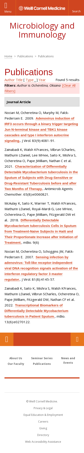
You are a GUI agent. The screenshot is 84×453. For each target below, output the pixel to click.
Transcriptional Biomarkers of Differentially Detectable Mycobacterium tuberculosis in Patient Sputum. (36, 310)
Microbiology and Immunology (42, 30)
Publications (42, 364)
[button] (76, 8)
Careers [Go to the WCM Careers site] (43, 421)
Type (30, 79)
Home (8, 56)
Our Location (6, 339)
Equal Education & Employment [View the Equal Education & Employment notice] (43, 415)
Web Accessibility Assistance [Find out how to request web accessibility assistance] (43, 442)
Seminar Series (42, 358)
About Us (15, 358)
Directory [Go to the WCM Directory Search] (43, 435)
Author (9, 79)
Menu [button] (7, 11)
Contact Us (77, 339)
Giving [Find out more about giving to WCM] (43, 428)
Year (42, 79)
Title (19, 79)
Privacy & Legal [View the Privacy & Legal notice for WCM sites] (43, 408)
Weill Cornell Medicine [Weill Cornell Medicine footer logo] (42, 385)
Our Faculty (16, 364)
